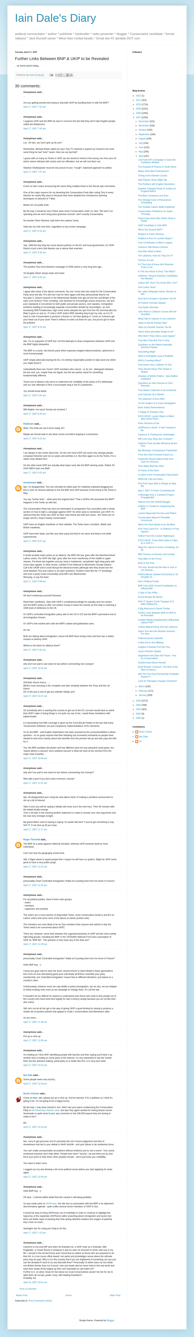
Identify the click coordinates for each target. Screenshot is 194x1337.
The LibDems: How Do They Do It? (155, 255)
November (144, 125)
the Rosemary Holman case (45, 1110)
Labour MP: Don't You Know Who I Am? (158, 283)
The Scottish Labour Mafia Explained (156, 207)
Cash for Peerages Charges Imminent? (157, 681)
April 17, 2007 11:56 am (35, 1040)
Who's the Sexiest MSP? (150, 229)
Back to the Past (146, 563)
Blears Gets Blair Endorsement (153, 171)
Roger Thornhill (31, 839)
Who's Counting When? (150, 360)
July (141, 143)
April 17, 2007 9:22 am (34, 438)
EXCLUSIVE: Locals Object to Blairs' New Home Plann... (156, 417)
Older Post (115, 1295)
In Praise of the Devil (148, 470)
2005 (139, 705)
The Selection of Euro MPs (151, 399)
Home (69, 1295)
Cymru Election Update (149, 651)
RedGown (28, 424)
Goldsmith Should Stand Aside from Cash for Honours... (155, 460)
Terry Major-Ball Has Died (151, 466)
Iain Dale (27, 1075)
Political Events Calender (150, 638)
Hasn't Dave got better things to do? (156, 331)
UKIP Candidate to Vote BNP (152, 225)
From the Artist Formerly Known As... (156, 454)
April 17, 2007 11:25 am (35, 885)
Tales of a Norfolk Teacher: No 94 (154, 327)
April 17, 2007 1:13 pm (34, 1232)
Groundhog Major (146, 351)
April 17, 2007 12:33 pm (35, 1083)
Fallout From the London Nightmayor (156, 536)
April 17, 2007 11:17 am (35, 829)
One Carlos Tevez (147, 287)
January (143, 695)
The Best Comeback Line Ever (153, 195)
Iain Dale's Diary (55, 18)
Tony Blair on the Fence (150, 558)
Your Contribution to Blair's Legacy (155, 242)
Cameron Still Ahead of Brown (153, 247)
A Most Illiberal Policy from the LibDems (157, 627)
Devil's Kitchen (31, 1093)
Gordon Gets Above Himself (152, 662)
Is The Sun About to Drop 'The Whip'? (156, 271)
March (142, 686)
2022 (139, 95)
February (143, 691)
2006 (139, 700)
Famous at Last (146, 260)
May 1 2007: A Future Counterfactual (156, 490)
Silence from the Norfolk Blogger (154, 502)
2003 (139, 713)
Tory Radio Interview (148, 307)
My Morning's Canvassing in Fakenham (157, 450)
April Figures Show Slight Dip (152, 180)
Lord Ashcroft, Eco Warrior (151, 394)
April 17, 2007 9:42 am (34, 650)
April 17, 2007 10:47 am (35, 696)
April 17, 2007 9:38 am (34, 581)
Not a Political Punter (148, 581)
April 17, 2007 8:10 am (34, 231)
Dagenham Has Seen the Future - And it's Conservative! (157, 656)
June (141, 147)
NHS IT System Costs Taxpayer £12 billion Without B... (156, 602)
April (141, 156)
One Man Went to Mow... (150, 251)
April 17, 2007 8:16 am (34, 252)
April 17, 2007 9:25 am (34, 472)
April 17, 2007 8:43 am (34, 414)
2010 (139, 104)
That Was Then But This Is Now (154, 340)
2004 (139, 709)
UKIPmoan (51, 1203)
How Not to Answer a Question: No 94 (157, 298)
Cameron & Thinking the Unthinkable (156, 434)
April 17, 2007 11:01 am (35, 783)
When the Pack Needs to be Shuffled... (157, 524)
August (142, 138)
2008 (139, 113)
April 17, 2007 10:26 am (35, 668)
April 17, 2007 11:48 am (35, 1022)
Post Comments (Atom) (40, 1300)
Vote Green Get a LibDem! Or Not (155, 364)
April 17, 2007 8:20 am (34, 277)
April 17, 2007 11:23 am (35, 866)
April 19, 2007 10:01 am (35, 1282)
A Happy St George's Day (150, 412)
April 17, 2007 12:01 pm (35, 1065)
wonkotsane (29, 482)
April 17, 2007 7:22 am (34, 107)
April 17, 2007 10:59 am (35, 758)
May (141, 151)
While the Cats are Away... (151, 479)
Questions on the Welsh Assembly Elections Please (155, 346)
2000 (139, 718)
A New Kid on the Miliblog (150, 642)
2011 (139, 100)
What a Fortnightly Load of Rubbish (155, 356)
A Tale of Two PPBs (147, 592)
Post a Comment (28, 1289)
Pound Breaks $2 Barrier (150, 597)
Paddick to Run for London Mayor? (155, 238)
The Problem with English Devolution (156, 184)
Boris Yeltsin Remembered (151, 407)
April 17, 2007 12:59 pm (35, 1177)
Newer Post (21, 1295)
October (143, 130)
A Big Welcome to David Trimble (154, 608)
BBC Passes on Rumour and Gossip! (156, 554)
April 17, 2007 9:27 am (34, 541)
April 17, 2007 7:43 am (34, 128)
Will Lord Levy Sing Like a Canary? (155, 439)
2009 (139, 108)
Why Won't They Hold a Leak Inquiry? (157, 336)
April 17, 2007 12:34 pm (35, 1127)
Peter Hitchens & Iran (148, 423)
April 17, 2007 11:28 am (35, 944)
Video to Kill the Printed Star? (152, 323)
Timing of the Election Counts (152, 175)
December (144, 121)
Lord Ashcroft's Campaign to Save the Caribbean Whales (157, 161)
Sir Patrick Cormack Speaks (152, 303)
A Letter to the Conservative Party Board (158, 474)
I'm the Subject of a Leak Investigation (157, 403)
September (144, 134)
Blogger (110, 1320)
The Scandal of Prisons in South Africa (157, 167)
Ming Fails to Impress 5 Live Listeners (157, 318)
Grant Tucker (145, 731)
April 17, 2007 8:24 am (34, 395)
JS (140, 741)
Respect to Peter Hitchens (151, 234)
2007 (139, 117)
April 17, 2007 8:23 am (34, 327)
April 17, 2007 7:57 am (34, 172)
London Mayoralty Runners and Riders (157, 513)
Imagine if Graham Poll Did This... (154, 647)
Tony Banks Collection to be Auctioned (157, 390)
